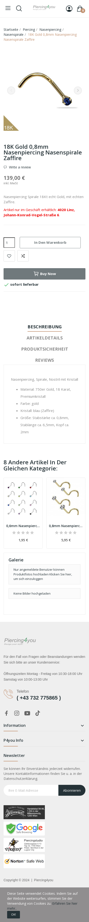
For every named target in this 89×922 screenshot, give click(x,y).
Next (78, 90)
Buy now (44, 274)
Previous (11, 90)
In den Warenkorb (50, 242)
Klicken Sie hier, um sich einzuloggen (43, 576)
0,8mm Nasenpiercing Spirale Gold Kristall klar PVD (66, 526)
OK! (13, 915)
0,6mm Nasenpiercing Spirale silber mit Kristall (23, 526)
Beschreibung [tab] (45, 327)
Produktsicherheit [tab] (44, 349)
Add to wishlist (9, 255)
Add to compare (23, 255)
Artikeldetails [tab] (45, 338)
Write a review (19, 167)
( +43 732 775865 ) (39, 698)
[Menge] (9, 242)
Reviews (44, 360)
